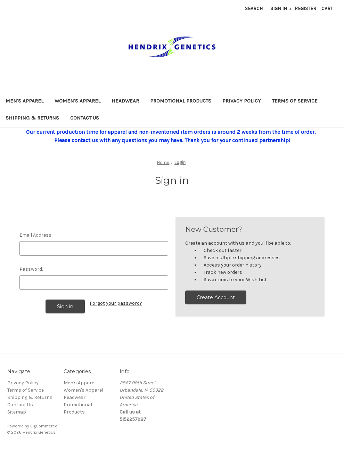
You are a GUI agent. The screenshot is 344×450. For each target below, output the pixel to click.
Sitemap (16, 412)
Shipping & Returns (32, 118)
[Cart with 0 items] (327, 8)
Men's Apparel (24, 101)
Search (254, 8)
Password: (31, 269)
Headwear (125, 101)
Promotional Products (180, 101)
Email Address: (35, 235)
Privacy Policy (241, 101)
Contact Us (84, 118)
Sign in (278, 8)
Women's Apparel (77, 101)
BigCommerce (43, 426)
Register (305, 8)
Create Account (216, 297)
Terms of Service (295, 101)
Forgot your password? (116, 303)
